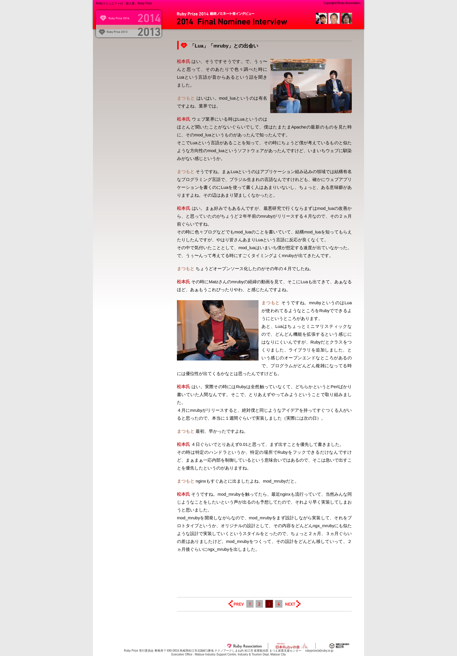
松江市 (339, 646)
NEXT (293, 604)
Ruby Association (244, 646)
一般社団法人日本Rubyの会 (291, 646)
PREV (236, 604)
